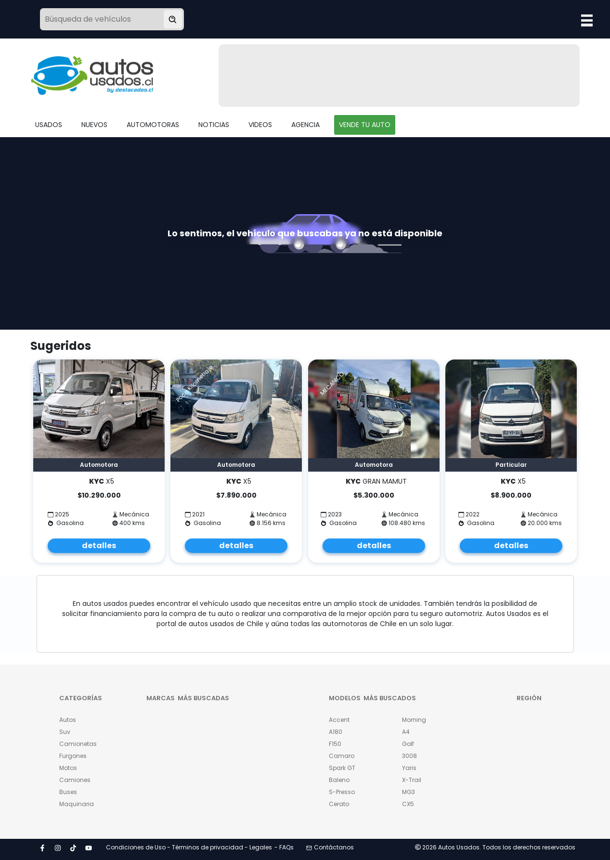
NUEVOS (94, 124)
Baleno (339, 780)
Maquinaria (76, 804)
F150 (335, 744)
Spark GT (342, 768)
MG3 (408, 792)
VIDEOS (260, 124)
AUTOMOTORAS (153, 124)
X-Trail (411, 780)
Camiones (75, 780)
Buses (68, 792)
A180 (335, 732)
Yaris (409, 768)
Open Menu (587, 20)
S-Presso (342, 792)
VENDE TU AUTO (364, 124)
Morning (414, 720)
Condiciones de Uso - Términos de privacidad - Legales (189, 847)
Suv (64, 732)
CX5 (408, 804)
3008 (409, 756)
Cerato (339, 804)
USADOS (48, 124)
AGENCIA (305, 124)
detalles (99, 545)
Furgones (73, 756)
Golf (408, 744)
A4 (406, 732)
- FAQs (284, 847)
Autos (67, 720)
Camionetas (78, 744)
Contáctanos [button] (330, 847)
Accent (339, 720)
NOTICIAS (213, 124)
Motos (68, 768)
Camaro (341, 756)
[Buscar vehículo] (173, 19)
